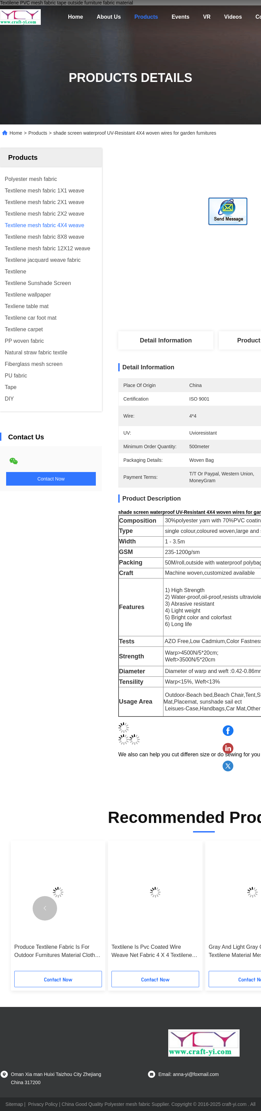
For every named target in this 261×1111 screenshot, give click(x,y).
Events (180, 17)
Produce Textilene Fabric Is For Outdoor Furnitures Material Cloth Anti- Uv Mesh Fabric (54, 951)
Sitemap (14, 1104)
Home (75, 17)
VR (206, 17)
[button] (45, 908)
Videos (233, 17)
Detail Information (166, 340)
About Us (109, 17)
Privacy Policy (43, 1104)
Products (146, 17)
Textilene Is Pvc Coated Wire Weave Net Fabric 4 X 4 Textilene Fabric (151, 951)
